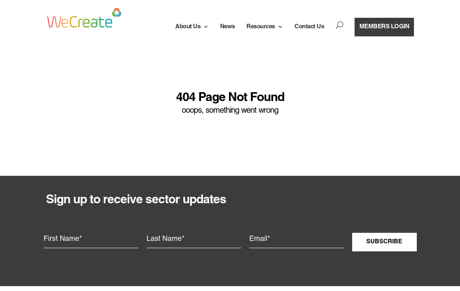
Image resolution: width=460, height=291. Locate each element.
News (227, 27)
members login (384, 27)
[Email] (296, 239)
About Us (187, 27)
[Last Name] (194, 239)
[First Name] (91, 239)
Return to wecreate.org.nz (230, 122)
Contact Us (309, 27)
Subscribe (384, 242)
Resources (260, 27)
